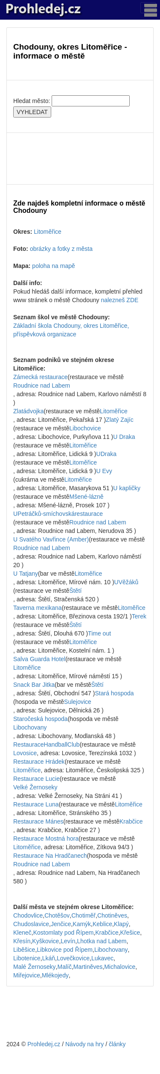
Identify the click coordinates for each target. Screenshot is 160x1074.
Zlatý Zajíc (120, 419)
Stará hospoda (114, 693)
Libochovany (30, 727)
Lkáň (48, 958)
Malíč (64, 966)
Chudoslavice (31, 924)
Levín (68, 941)
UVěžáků (126, 582)
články (117, 1044)
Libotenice (27, 958)
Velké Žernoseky (35, 787)
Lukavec (102, 958)
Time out (99, 633)
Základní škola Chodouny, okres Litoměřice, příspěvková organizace (71, 330)
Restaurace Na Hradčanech (50, 855)
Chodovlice (28, 915)
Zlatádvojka (28, 411)
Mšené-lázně (87, 496)
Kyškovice (45, 941)
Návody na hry (84, 1044)
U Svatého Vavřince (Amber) (51, 539)
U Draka (124, 436)
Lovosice (25, 753)
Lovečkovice (73, 958)
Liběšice (24, 949)
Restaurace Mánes (38, 821)
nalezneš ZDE (119, 300)
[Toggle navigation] (148, 7)
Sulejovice (77, 701)
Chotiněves (112, 915)
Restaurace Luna (36, 804)
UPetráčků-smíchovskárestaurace (58, 513)
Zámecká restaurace (40, 377)
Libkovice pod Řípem (65, 949)
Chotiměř (83, 915)
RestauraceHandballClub (46, 744)
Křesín (21, 941)
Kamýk (82, 924)
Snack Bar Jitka (34, 684)
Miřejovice (26, 975)
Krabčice (131, 821)
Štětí (76, 590)
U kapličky (126, 488)
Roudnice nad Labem (41, 385)
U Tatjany (25, 573)
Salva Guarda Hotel (39, 659)
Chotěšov (57, 915)
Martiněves (87, 966)
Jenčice (61, 924)
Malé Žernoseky (34, 966)
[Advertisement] (80, 158)
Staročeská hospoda (40, 718)
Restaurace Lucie (36, 778)
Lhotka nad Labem (101, 941)
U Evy (104, 471)
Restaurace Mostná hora (46, 838)
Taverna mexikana (37, 607)
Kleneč (22, 932)
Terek (139, 616)
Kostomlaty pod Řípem (63, 932)
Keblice (102, 924)
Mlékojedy (55, 975)
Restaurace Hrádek (39, 761)
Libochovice (85, 428)
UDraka (106, 453)
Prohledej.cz (43, 1044)
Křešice (130, 932)
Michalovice (119, 966)
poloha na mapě (53, 265)
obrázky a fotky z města (61, 248)
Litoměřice (47, 231)
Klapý (121, 924)
